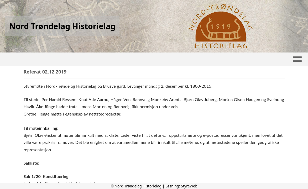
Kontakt (258, 59)
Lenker (158, 59)
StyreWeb (189, 185)
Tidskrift (69, 59)
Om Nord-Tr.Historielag (207, 59)
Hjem (43, 59)
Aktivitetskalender (115, 59)
